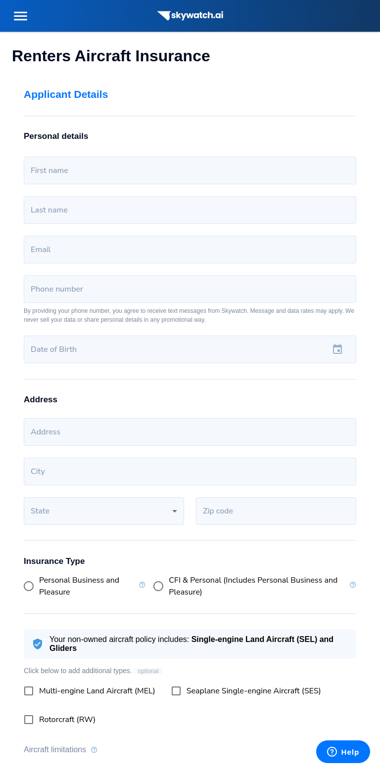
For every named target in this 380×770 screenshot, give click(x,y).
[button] (104, 511)
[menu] (20, 16)
